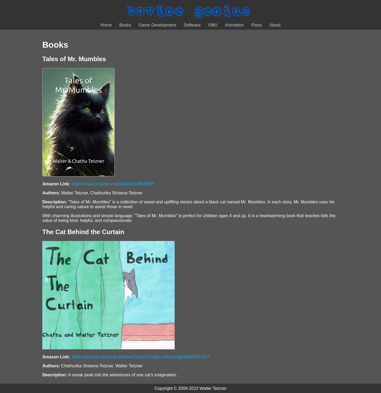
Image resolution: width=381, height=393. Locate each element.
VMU (212, 25)
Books (125, 25)
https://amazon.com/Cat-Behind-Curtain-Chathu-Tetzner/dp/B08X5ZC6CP (141, 357)
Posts (256, 25)
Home (106, 25)
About (274, 25)
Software (192, 25)
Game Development (157, 25)
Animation (234, 25)
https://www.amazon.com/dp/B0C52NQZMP (113, 184)
